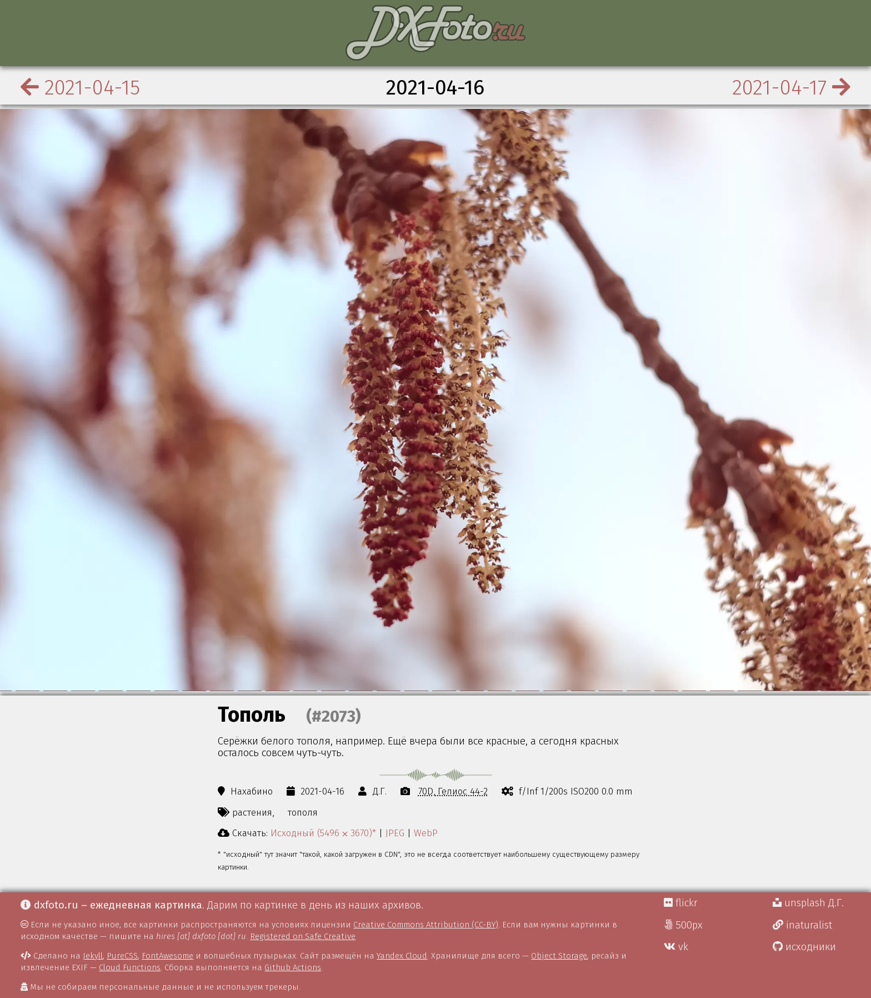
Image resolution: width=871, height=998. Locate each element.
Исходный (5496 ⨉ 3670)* (323, 832)
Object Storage (559, 956)
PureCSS (122, 956)
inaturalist (802, 925)
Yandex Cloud (402, 956)
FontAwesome (167, 956)
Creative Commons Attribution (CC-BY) (425, 925)
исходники (804, 947)
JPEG (395, 832)
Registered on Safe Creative (303, 936)
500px (683, 925)
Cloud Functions (130, 967)
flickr (681, 903)
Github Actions (292, 967)
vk (676, 947)
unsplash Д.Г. (808, 903)
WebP (426, 832)
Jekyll (93, 956)
